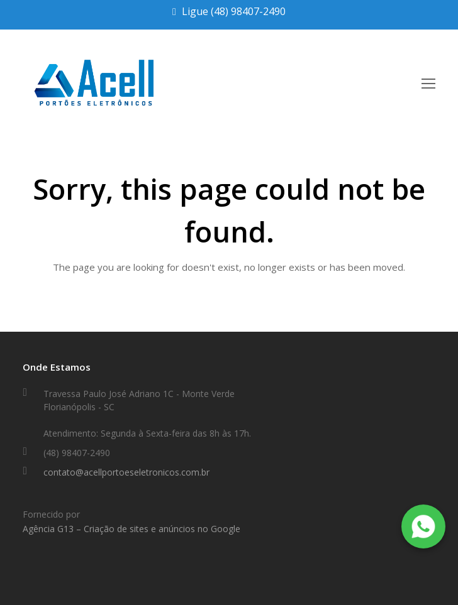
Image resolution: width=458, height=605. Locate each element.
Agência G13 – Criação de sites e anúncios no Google (131, 529)
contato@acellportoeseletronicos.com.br (126, 472)
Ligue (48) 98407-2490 (234, 11)
